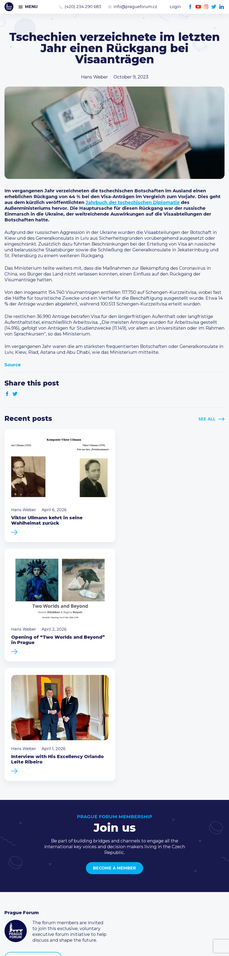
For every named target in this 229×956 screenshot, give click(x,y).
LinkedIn (222, 7)
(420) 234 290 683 (83, 6)
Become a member (114, 742)
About (11, 901)
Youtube (198, 7)
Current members (99, 865)
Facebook (190, 7)
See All (207, 419)
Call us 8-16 (166, 865)
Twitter (214, 7)
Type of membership (102, 872)
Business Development (30, 887)
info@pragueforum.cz (135, 6)
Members (15, 880)
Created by (114, 947)
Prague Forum (8, 6)
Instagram (206, 7)
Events (12, 872)
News (10, 865)
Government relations (28, 894)
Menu (31, 6)
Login (175, 6)
